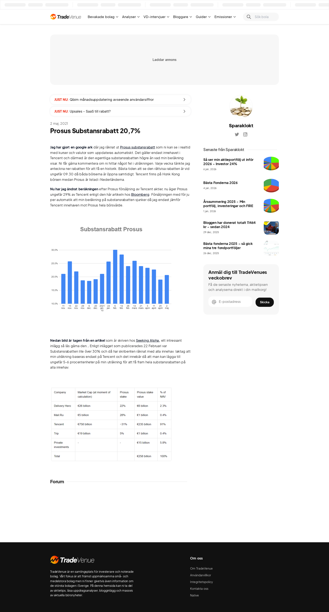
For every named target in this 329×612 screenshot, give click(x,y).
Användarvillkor (200, 575)
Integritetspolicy (201, 582)
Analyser (131, 16)
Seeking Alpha (147, 340)
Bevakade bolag (103, 16)
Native (194, 595)
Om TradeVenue (201, 568)
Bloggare (182, 16)
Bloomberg (140, 194)
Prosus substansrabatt (137, 147)
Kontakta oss (199, 588)
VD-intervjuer (157, 16)
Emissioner (225, 16)
